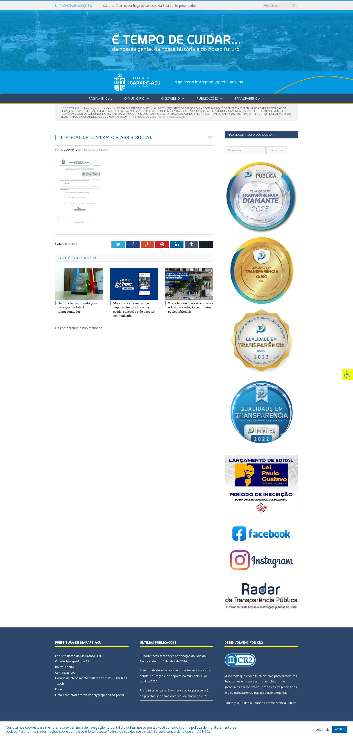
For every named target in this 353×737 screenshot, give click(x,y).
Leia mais (144, 731)
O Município (134, 98)
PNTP (243, 703)
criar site (252, 676)
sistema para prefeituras (280, 676)
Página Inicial (100, 98)
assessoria (255, 681)
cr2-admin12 (69, 149)
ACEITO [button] (340, 729)
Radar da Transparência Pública (274, 703)
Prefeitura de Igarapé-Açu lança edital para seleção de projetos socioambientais (190, 307)
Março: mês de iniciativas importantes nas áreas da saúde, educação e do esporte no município (134, 309)
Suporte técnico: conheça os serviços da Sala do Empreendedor (149, 6)
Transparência (247, 98)
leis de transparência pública (244, 693)
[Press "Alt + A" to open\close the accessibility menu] (347, 374)
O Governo (170, 98)
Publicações (207, 98)
